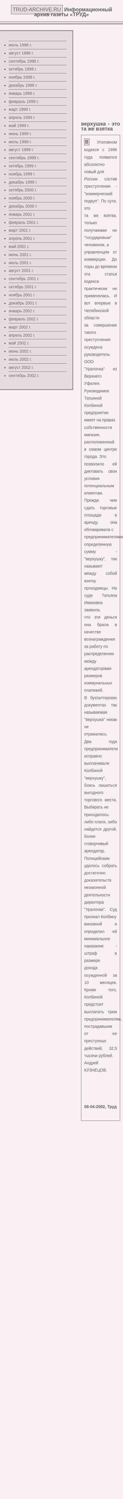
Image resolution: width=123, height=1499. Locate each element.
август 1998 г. (21, 53)
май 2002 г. (19, 343)
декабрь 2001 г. (23, 303)
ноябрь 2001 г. (22, 295)
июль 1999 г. (20, 141)
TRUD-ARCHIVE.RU (37, 9)
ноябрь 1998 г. (22, 77)
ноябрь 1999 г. (22, 174)
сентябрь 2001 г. (24, 278)
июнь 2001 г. (20, 254)
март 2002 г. (20, 327)
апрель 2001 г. (22, 238)
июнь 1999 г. (20, 133)
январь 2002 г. (22, 311)
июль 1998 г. (20, 45)
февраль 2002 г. (24, 319)
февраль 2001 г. (24, 222)
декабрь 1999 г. (23, 182)
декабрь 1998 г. (23, 85)
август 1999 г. (21, 149)
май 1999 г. (19, 125)
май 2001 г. (19, 246)
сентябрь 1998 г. (24, 61)
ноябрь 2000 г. (22, 198)
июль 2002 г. (20, 359)
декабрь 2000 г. (23, 206)
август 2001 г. (21, 270)
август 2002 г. (21, 367)
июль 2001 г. (20, 262)
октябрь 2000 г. (23, 190)
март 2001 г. (20, 230)
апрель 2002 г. (22, 335)
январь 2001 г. (22, 214)
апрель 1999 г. (22, 117)
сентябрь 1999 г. (24, 157)
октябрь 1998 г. (23, 69)
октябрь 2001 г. (23, 286)
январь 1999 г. (22, 93)
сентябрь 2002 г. (24, 375)
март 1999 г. (20, 109)
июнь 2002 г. (20, 351)
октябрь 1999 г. (23, 166)
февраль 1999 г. (24, 101)
